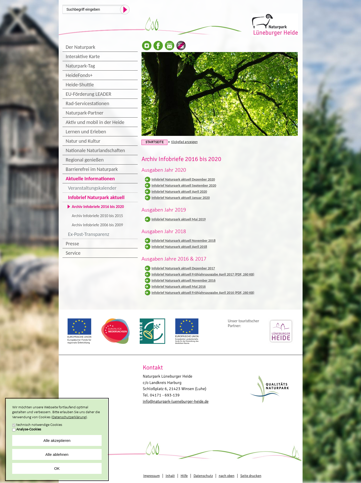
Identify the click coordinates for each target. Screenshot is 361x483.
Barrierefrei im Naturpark (92, 169)
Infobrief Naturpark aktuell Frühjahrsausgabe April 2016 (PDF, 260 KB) (203, 293)
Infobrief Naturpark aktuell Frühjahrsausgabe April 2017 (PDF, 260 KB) (203, 274)
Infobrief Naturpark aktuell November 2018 (184, 240)
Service (73, 253)
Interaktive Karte (83, 56)
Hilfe (184, 476)
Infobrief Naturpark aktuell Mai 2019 (179, 219)
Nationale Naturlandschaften (95, 150)
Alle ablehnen (57, 454)
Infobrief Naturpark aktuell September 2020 (184, 185)
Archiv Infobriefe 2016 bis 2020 (98, 206)
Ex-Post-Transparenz (88, 234)
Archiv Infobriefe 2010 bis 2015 (97, 215)
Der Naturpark (80, 47)
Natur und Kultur (83, 141)
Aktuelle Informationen (90, 178)
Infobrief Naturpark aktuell (96, 197)
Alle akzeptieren (57, 440)
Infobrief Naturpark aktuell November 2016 (184, 280)
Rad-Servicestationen (87, 103)
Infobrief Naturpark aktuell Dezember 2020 (183, 179)
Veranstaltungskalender (92, 188)
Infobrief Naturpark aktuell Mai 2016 (179, 286)
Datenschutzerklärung (69, 417)
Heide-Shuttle (80, 85)
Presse (72, 243)
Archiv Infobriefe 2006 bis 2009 (97, 224)
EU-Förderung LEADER (89, 94)
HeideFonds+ (79, 75)
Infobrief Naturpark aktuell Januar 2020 (181, 198)
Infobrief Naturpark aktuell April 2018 (179, 247)
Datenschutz (203, 476)
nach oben (226, 476)
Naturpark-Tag (80, 66)
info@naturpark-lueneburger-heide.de (176, 401)
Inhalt (170, 476)
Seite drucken (250, 476)
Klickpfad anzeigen (184, 142)
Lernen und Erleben (86, 131)
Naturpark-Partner (85, 113)
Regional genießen (85, 160)
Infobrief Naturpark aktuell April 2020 (179, 191)
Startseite (155, 142)
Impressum (151, 476)
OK (57, 468)
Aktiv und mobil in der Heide (95, 122)
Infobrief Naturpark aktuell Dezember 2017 (183, 268)
